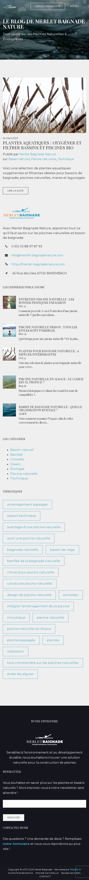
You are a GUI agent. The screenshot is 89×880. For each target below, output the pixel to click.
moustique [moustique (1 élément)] (16, 617)
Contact (45, 876)
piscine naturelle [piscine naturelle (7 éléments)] (50, 617)
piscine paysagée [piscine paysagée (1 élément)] (21, 640)
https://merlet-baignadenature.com (38, 264)
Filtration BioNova (20, 873)
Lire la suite (15, 190)
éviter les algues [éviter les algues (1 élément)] (20, 674)
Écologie (17, 469)
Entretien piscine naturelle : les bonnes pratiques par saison (46, 301)
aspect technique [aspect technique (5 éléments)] (21, 516)
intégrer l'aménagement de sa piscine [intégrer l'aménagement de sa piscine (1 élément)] (38, 606)
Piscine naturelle (43, 159)
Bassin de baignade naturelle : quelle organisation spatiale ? (50, 408)
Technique (66, 159)
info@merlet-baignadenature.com (37, 255)
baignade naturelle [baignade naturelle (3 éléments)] (22, 550)
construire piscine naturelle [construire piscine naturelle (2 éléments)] (29, 583)
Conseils (17, 459)
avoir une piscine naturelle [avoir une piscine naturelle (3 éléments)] (28, 538)
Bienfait (16, 454)
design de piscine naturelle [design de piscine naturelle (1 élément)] (29, 595)
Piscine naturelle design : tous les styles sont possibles (48, 328)
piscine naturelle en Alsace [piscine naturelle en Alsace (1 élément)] (29, 629)
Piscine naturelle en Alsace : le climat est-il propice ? (51, 380)
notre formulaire (16, 844)
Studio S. (75, 869)
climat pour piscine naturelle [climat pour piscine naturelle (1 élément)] (30, 572)
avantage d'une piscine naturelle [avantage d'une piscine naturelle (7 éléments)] (34, 527)
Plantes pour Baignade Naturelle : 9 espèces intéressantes (49, 352)
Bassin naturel (19, 159)
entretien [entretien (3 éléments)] (71, 595)
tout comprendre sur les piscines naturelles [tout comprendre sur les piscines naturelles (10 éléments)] (43, 663)
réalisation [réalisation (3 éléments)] (15, 651)
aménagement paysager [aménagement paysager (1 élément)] (27, 504)
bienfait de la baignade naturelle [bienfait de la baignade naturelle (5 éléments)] (33, 561)
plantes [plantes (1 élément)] (53, 640)
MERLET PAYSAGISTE (47, 6)
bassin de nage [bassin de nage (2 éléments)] (62, 550)
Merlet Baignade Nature (37, 154)
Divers (15, 464)
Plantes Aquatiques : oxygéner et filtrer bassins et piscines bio (42, 145)
